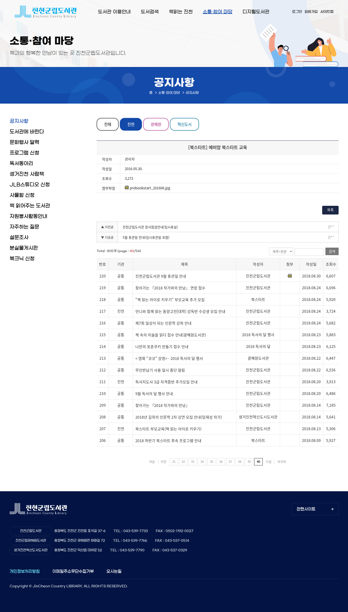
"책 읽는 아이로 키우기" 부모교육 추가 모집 (170, 299)
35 (211, 461)
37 (230, 461)
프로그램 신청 (24, 152)
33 (192, 461)
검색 (332, 251)
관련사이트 (306, 509)
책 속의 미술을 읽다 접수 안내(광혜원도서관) (170, 335)
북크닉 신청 (22, 258)
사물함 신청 (22, 195)
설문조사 (19, 237)
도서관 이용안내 (114, 11)
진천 (130, 124)
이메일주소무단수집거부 (73, 571)
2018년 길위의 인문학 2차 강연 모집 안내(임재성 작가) (178, 417)
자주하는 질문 (24, 226)
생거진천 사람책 (27, 174)
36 (221, 461)
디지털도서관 (255, 11)
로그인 (297, 11)
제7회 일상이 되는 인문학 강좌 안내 (163, 323)
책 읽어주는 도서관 (30, 205)
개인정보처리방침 (25, 571)
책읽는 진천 (181, 11)
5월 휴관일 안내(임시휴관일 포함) (146, 237)
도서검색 (150, 11)
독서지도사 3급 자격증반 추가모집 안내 (166, 382)
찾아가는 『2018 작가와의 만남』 (162, 405)
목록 (330, 209)
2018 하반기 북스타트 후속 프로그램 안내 (168, 440)
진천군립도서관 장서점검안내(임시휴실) (150, 227)
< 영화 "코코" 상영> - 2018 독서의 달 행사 (169, 358)
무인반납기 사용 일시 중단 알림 (160, 370)
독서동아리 (21, 163)
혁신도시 (184, 124)
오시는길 (113, 571)
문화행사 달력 (24, 142)
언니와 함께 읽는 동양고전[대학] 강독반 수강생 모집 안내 (180, 311)
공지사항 (19, 121)
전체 (107, 124)
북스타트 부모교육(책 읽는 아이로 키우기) (168, 429)
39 (249, 461)
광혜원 (156, 124)
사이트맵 (326, 11)
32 (183, 461)
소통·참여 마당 (217, 11)
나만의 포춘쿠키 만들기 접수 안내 (161, 346)
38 (239, 461)
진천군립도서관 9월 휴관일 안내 (160, 276)
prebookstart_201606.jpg (147, 188)
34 (202, 461)
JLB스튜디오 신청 (30, 184)
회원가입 (311, 11)
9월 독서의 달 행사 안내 (154, 393)
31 (174, 461)
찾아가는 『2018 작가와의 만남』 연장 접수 (170, 288)
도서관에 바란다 (27, 131)
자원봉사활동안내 (28, 216)
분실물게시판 (24, 248)
